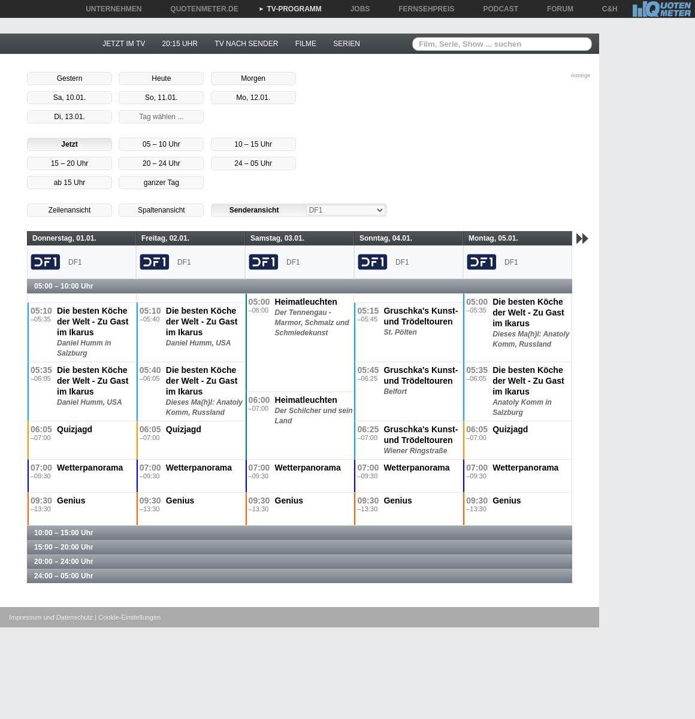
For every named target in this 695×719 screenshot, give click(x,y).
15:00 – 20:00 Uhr (63, 547)
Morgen (253, 78)
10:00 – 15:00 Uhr (63, 533)
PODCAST (497, 9)
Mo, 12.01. (253, 97)
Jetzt (69, 144)
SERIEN (346, 44)
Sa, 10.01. (69, 97)
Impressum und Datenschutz (51, 617)
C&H (606, 9)
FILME (305, 44)
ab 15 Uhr (70, 182)
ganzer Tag (161, 182)
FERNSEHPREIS (422, 9)
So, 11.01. (161, 97)
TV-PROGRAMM (290, 9)
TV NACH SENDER (246, 44)
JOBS (356, 9)
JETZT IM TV (123, 44)
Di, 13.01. (69, 117)
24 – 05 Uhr (253, 163)
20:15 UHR (180, 44)
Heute (161, 78)
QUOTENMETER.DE (200, 9)
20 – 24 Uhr (161, 163)
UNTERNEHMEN (109, 9)
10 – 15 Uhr (253, 144)
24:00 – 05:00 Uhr (63, 576)
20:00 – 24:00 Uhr (63, 561)
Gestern (70, 78)
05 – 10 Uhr (161, 144)
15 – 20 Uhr (70, 163)
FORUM (556, 9)
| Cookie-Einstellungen (128, 617)
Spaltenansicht (161, 210)
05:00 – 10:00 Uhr (63, 286)
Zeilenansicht (70, 210)
